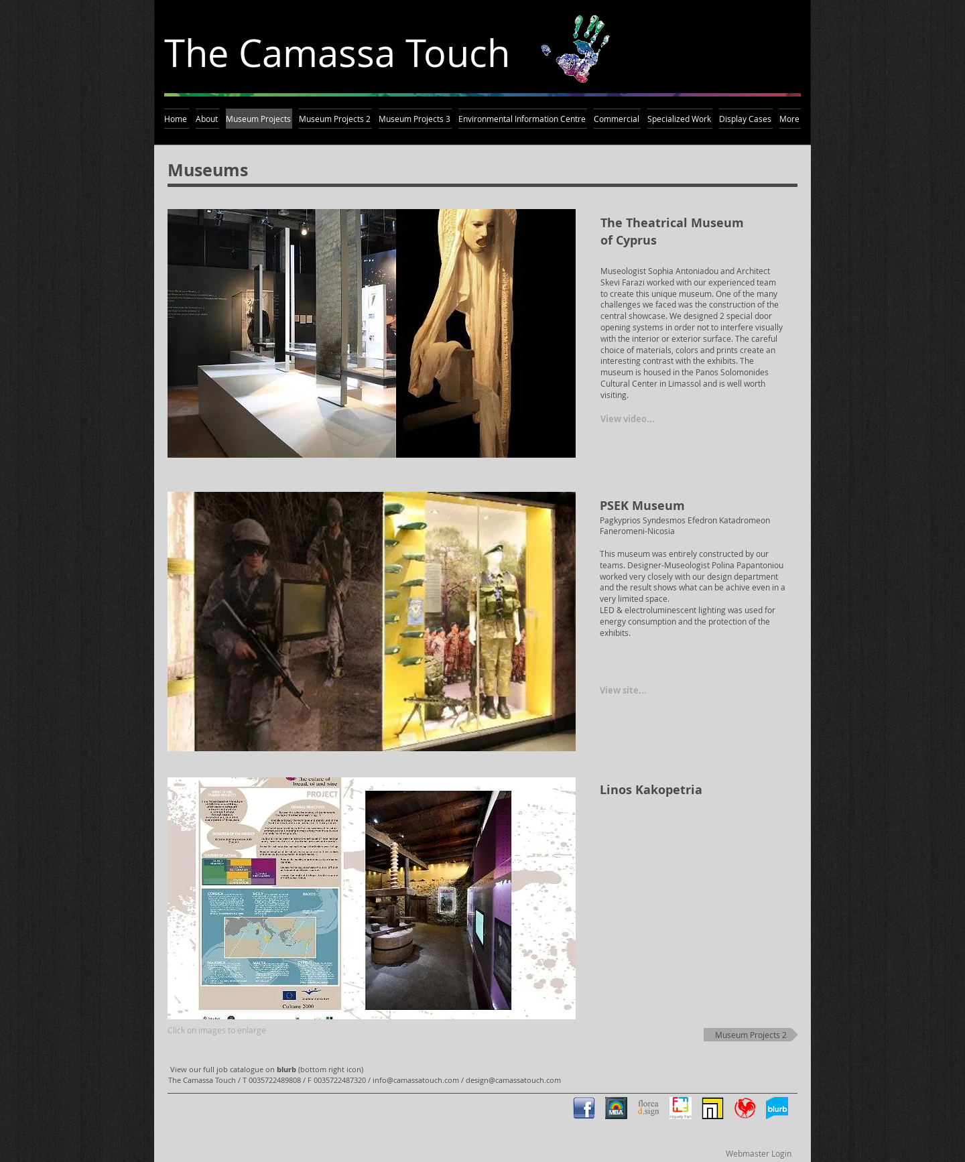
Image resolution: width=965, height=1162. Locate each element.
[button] (372, 333)
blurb (286, 1069)
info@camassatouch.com (416, 1080)
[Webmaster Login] (758, 1153)
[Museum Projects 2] (751, 1034)
